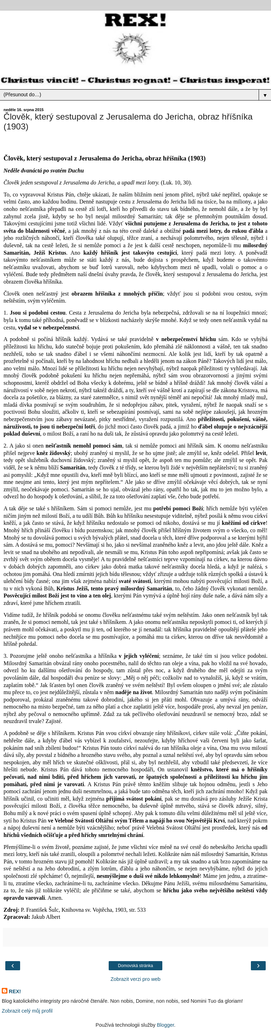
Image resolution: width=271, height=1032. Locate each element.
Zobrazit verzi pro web (135, 979)
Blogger (165, 1025)
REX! (15, 991)
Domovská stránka (135, 965)
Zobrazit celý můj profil (27, 1011)
